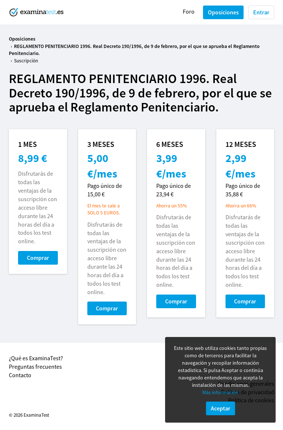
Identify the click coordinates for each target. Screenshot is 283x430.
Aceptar (220, 408)
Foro (189, 11)
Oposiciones (223, 12)
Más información (220, 392)
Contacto (20, 375)
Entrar (261, 12)
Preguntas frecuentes (35, 366)
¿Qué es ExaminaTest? (36, 358)
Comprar (38, 257)
